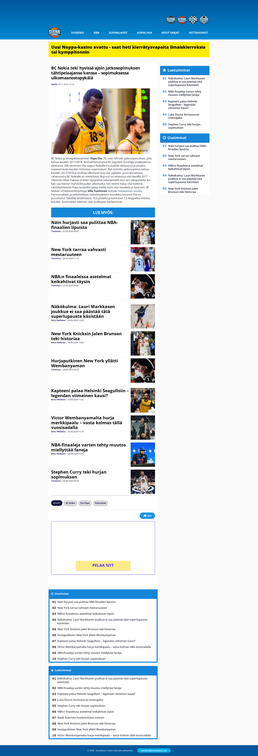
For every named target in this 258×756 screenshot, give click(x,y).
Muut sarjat (170, 33)
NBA (96, 33)
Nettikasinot (198, 33)
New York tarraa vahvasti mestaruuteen (78, 251)
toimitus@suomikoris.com (154, 750)
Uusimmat (62, 593)
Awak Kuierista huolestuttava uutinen (80, 717)
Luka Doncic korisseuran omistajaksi (80, 700)
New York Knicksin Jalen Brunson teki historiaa (86, 336)
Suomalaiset (118, 33)
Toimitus (56, 231)
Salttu (54, 84)
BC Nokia (70, 502)
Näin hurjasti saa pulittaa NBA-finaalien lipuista (84, 224)
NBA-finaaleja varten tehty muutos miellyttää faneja (88, 447)
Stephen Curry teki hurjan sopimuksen (78, 474)
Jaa (147, 515)
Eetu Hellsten (58, 320)
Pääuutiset (100, 502)
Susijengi (77, 33)
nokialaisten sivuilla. (129, 191)
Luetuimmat (63, 670)
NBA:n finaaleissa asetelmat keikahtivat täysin (81, 279)
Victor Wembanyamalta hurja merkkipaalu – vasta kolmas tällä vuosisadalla (86, 422)
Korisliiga (144, 33)
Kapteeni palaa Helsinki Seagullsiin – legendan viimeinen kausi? (90, 393)
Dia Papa (85, 502)
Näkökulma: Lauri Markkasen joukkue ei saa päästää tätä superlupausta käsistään (83, 311)
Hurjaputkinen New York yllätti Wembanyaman (84, 363)
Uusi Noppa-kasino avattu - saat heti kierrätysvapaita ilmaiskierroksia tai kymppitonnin (128, 49)
